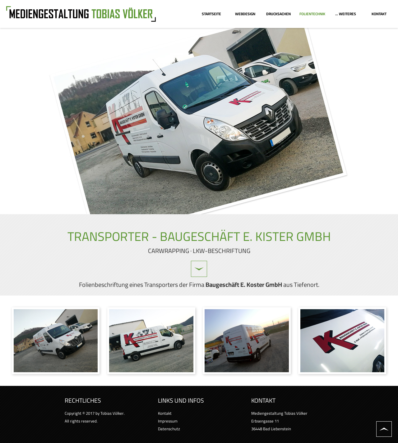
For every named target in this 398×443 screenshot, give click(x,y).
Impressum (168, 421)
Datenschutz (169, 428)
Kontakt (165, 413)
